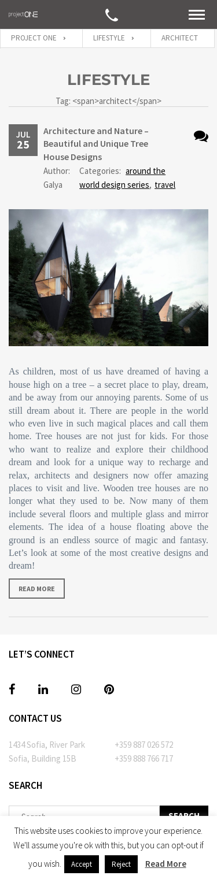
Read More (165, 863)
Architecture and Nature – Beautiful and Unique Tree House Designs (96, 143)
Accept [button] (81, 864)
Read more (37, 588)
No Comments (201, 136)
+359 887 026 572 (144, 744)
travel (165, 184)
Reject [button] (121, 864)
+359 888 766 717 (144, 758)
